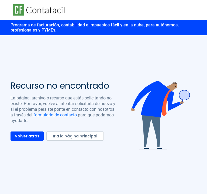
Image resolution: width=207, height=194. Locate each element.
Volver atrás (27, 136)
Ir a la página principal (75, 136)
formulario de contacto (55, 114)
